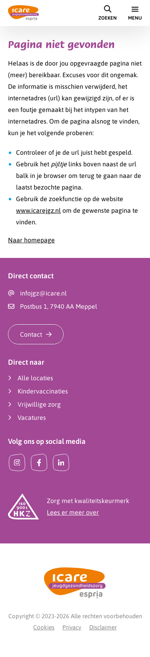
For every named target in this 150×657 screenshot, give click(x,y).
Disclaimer (103, 627)
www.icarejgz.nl (38, 210)
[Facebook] (39, 462)
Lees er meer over (73, 512)
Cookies (43, 627)
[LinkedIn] (61, 462)
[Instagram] (17, 462)
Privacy (71, 627)
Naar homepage (31, 240)
